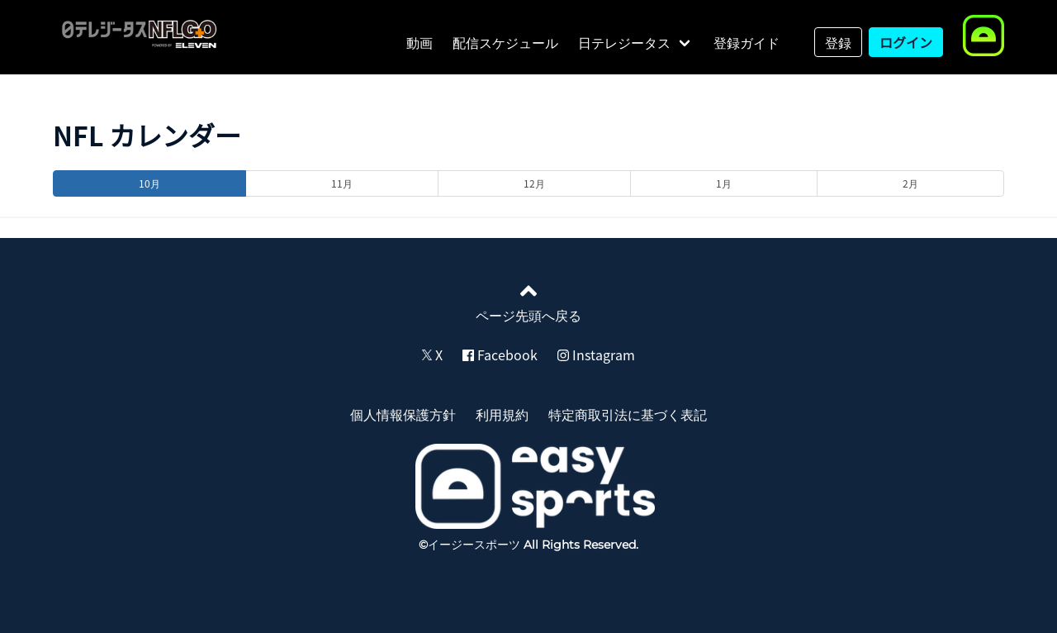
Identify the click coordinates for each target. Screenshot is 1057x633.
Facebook (500, 354)
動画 (419, 42)
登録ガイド (746, 42)
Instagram (596, 354)
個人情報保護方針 (403, 414)
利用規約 (502, 414)
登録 (838, 42)
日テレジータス (624, 42)
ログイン (905, 42)
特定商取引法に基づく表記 (627, 414)
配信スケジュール (505, 42)
